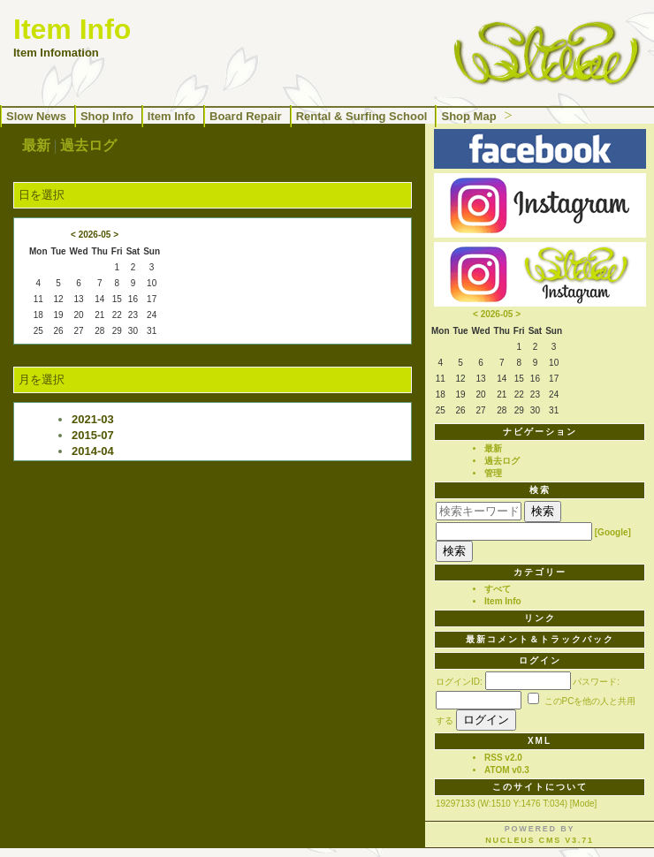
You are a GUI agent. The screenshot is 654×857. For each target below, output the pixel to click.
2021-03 (93, 419)
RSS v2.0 (503, 757)
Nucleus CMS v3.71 (539, 840)
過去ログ (88, 145)
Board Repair (245, 116)
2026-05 (95, 234)
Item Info (171, 116)
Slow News (36, 116)
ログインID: (459, 681)
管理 (493, 473)
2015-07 (93, 435)
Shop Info (106, 116)
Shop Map (468, 116)
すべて (497, 589)
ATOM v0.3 (506, 770)
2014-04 (93, 451)
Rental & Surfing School (362, 116)
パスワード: (596, 681)
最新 (36, 145)
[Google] (613, 532)
